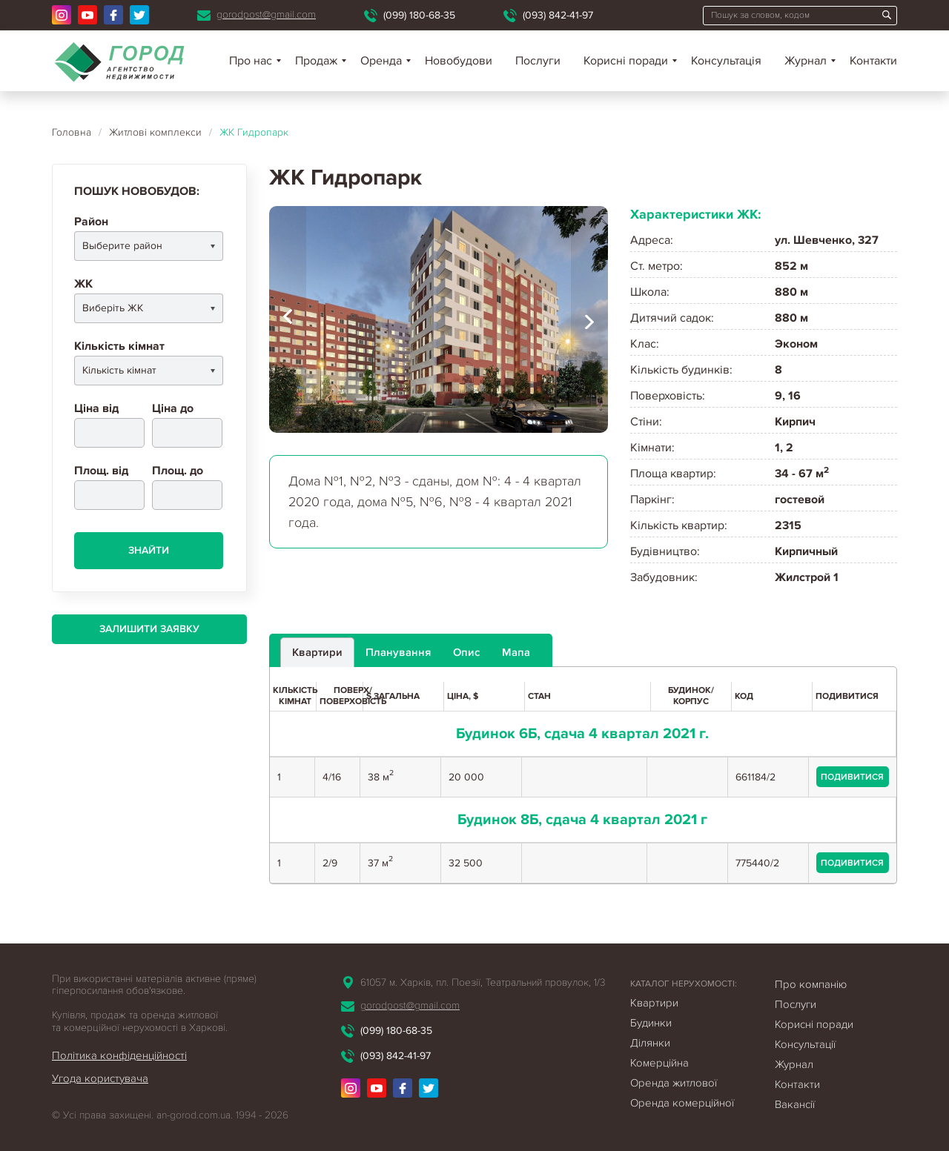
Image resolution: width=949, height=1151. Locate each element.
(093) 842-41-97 (558, 15)
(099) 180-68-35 (419, 15)
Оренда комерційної (682, 1102)
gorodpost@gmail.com (266, 14)
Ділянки (650, 1042)
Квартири (654, 1002)
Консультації (805, 1044)
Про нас (250, 60)
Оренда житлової (673, 1082)
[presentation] (287, 319)
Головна (71, 132)
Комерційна (659, 1062)
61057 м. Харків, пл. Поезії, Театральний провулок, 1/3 (482, 982)
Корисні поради (625, 60)
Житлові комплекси (155, 132)
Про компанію (811, 984)
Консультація (726, 60)
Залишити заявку (149, 629)
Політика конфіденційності (119, 1055)
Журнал (805, 60)
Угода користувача (100, 1078)
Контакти (873, 60)
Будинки (651, 1022)
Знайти (148, 550)
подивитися (852, 777)
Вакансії (795, 1104)
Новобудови (458, 60)
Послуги (538, 60)
